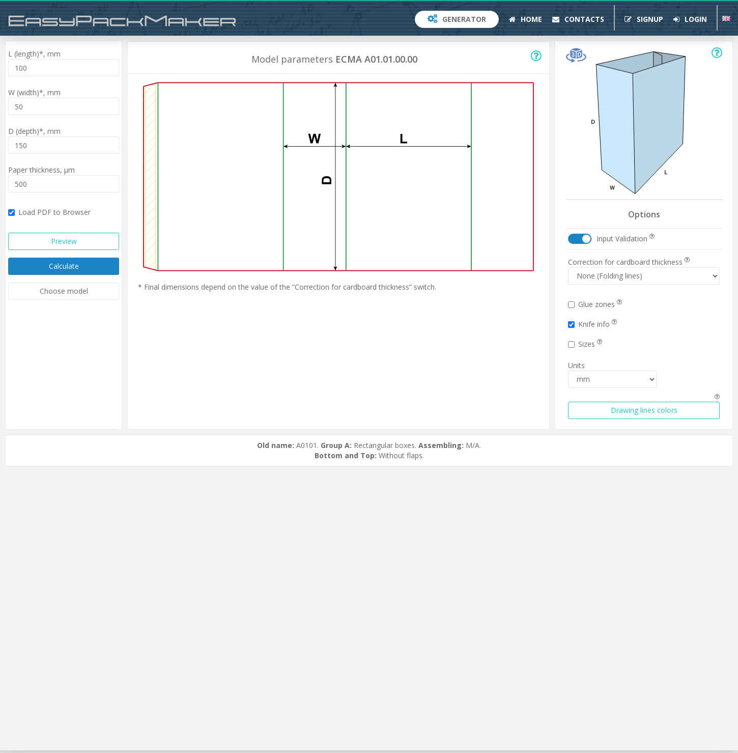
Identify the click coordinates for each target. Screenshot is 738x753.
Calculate (64, 266)
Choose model (64, 291)
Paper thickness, (41, 170)
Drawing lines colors (644, 410)
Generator (457, 19)
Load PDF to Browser (49, 212)
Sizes (585, 344)
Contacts (578, 19)
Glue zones (595, 304)
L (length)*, (34, 54)
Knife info (592, 324)
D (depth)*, (34, 131)
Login (690, 19)
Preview (64, 241)
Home (525, 19)
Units (576, 365)
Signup (644, 19)
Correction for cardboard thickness (629, 262)
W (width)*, (34, 92)
